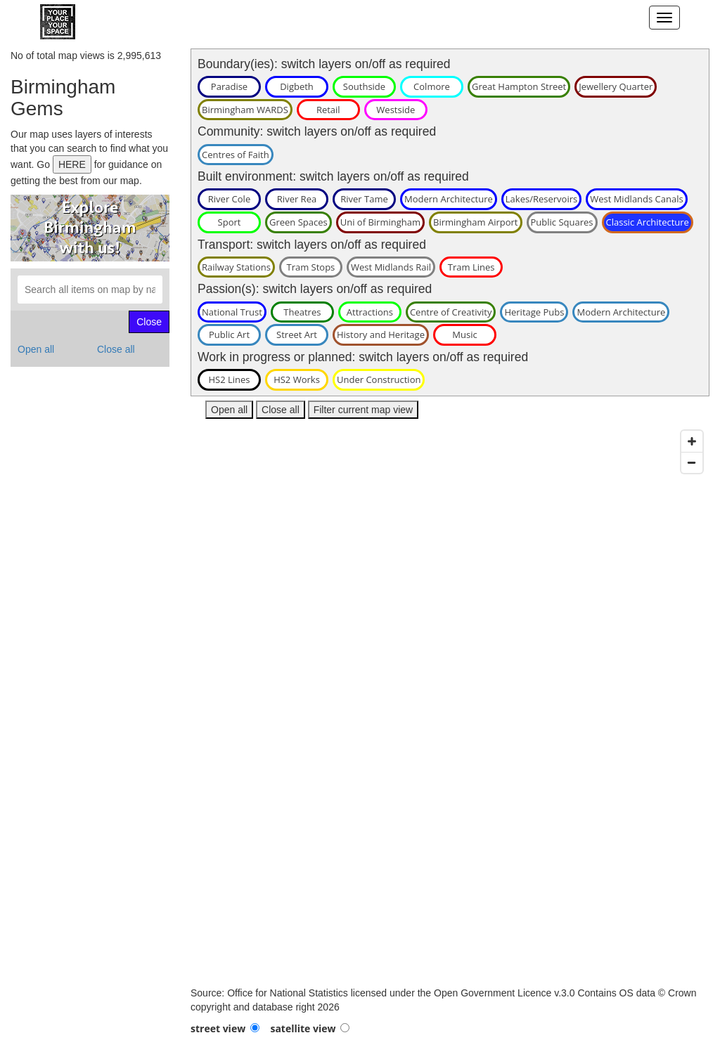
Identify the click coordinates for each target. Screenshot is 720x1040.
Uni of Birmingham (380, 222)
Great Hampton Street (519, 86)
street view (218, 1028)
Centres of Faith (235, 154)
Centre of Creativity (451, 312)
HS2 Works (297, 379)
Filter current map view (363, 409)
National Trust (232, 312)
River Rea (296, 199)
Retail (328, 109)
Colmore (431, 86)
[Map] (450, 705)
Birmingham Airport (475, 222)
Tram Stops (310, 267)
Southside (364, 86)
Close (149, 321)
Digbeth (297, 86)
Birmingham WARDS (245, 109)
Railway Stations (236, 267)
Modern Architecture (448, 199)
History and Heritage (381, 334)
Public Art (229, 334)
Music (464, 334)
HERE (72, 164)
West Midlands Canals (636, 199)
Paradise (229, 86)
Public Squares (562, 222)
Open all (36, 349)
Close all (116, 349)
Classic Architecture (647, 222)
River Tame (364, 199)
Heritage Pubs (534, 312)
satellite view (302, 1028)
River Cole (229, 199)
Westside (395, 109)
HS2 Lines (229, 379)
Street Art (296, 334)
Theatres (302, 312)
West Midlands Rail (391, 267)
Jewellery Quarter (615, 86)
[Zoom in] (691, 441)
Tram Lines (471, 267)
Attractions (370, 312)
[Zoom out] (691, 462)
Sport (229, 222)
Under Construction (378, 379)
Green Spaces (298, 222)
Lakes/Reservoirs (541, 199)
